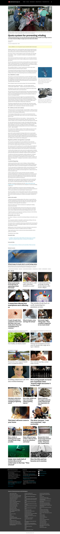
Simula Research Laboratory (28, 526)
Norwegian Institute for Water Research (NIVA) (31, 498)
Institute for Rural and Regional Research (15, 501)
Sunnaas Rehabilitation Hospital (29, 529)
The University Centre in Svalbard (44, 510)
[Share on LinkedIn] (11, 271)
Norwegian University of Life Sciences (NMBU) (31, 513)
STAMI (25, 528)
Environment (32, 3)
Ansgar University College (13, 493)
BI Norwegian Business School (14, 494)
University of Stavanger (43, 520)
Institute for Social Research (13, 502)
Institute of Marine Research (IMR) (14, 503)
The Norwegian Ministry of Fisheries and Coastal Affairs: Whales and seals (22, 244)
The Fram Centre (42, 496)
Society (27, 3)
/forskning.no (42, 475)
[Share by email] (13, 271)
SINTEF (26, 527)
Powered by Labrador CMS (30, 532)
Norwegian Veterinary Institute (29, 514)
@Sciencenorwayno (43, 473)
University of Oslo (42, 518)
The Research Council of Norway (44, 509)
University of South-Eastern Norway (44, 519)
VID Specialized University (43, 521)
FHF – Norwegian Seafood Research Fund (15, 496)
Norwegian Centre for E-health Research (15, 521)
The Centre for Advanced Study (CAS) (44, 493)
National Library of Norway (13, 508)
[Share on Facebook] (8, 271)
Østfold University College (43, 527)
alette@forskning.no (26, 476)
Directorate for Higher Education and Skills (15, 495)
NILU (10, 512)
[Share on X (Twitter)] (10, 271)
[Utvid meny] (51, 3)
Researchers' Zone (46, 3)
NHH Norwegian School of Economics (15, 509)
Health (24, 3)
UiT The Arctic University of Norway (44, 511)
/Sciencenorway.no (43, 471)
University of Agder (42, 514)
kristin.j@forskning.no (32, 481)
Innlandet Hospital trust (13, 500)
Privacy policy (10, 480)
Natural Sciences (39, 3)
